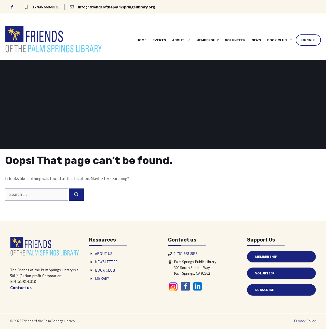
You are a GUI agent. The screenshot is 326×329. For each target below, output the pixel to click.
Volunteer (235, 40)
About (182, 40)
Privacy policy (305, 321)
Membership (207, 40)
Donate (308, 40)
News (256, 40)
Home (141, 40)
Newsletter (106, 261)
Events (159, 40)
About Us (103, 253)
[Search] (76, 194)
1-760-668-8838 (45, 6)
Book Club (281, 40)
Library (102, 278)
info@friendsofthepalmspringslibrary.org (116, 6)
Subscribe (264, 289)
